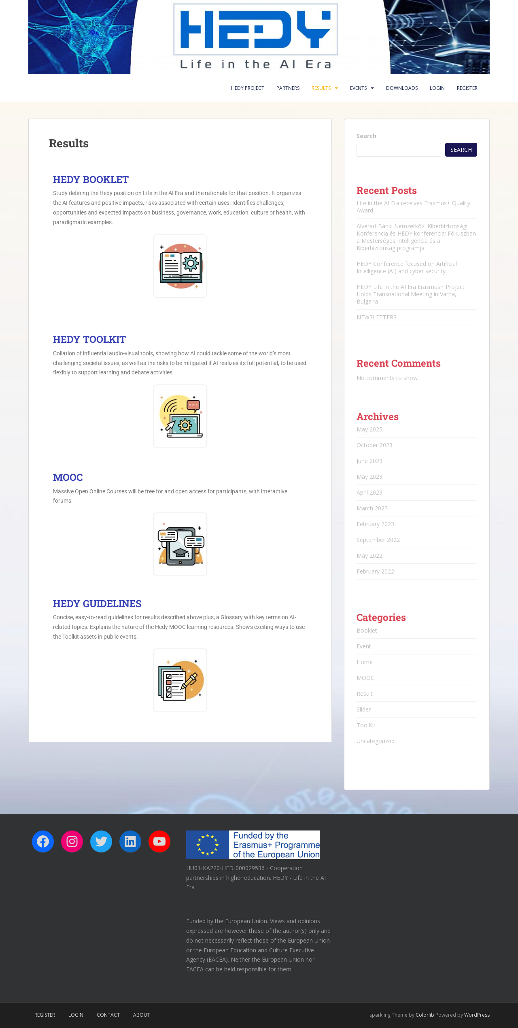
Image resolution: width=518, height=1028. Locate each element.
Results (321, 88)
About (141, 1014)
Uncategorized (376, 741)
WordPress (477, 1014)
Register (467, 88)
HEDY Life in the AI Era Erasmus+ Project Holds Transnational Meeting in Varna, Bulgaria (411, 294)
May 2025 (369, 429)
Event (364, 646)
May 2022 (369, 555)
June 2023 (369, 461)
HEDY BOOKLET (91, 179)
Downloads (402, 88)
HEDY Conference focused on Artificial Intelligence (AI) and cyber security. (407, 267)
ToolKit (366, 725)
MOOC (68, 477)
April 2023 (369, 492)
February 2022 (375, 571)
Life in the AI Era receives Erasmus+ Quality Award (413, 206)
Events (358, 88)
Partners (287, 88)
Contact (108, 1014)
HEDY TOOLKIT (89, 339)
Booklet (367, 630)
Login (437, 88)
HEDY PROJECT (247, 88)
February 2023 (375, 524)
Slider (364, 709)
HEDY (97, 603)
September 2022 (378, 540)
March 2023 (372, 508)
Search (366, 136)
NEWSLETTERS (377, 317)
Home (365, 662)
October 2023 (375, 445)
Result (365, 693)
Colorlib (425, 1014)
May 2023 (369, 476)
